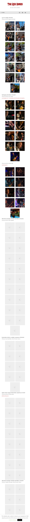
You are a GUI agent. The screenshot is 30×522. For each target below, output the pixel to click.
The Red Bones (15, 4)
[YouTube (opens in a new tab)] (23, 12)
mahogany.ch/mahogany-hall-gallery (17, 98)
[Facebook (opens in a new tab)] (20, 12)
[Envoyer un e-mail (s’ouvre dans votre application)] (26, 12)
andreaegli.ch (5, 164)
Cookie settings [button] (12, 520)
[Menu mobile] (3, 12)
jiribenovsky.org (5, 395)
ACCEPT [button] (19, 519)
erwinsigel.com (5, 98)
